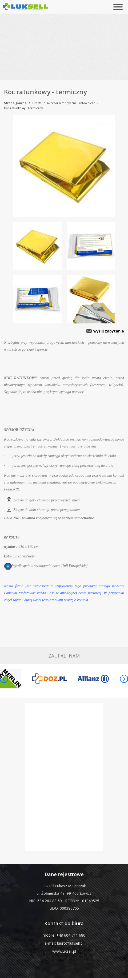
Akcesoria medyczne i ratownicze (71, 103)
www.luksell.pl (64, 951)
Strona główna (15, 103)
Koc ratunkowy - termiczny (23, 108)
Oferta (37, 103)
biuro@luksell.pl (70, 943)
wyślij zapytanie (108, 331)
